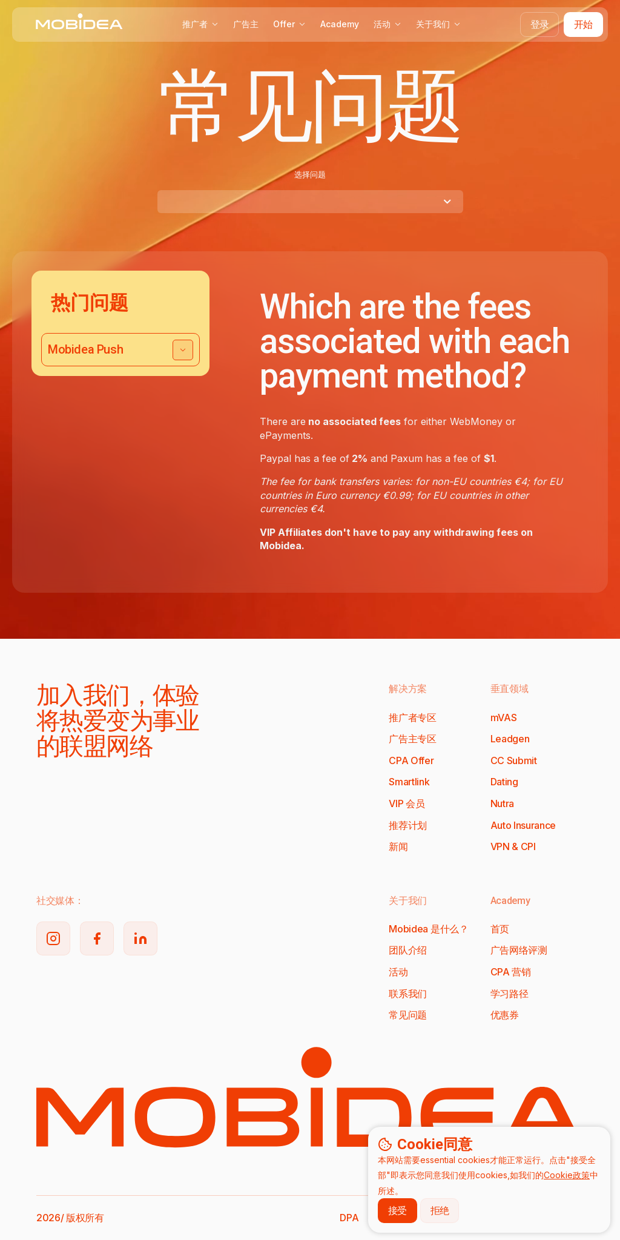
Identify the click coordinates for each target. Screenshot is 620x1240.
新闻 (398, 846)
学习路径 (509, 994)
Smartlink (409, 782)
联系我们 (408, 994)
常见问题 (408, 1015)
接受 (397, 1210)
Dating (504, 782)
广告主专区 (412, 739)
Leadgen (510, 739)
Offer (289, 24)
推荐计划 (408, 825)
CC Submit (513, 760)
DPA (349, 1218)
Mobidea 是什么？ (428, 929)
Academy (339, 24)
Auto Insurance (523, 825)
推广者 (200, 24)
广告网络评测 (518, 950)
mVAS (503, 717)
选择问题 (310, 174)
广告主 (246, 24)
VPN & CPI (513, 846)
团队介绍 (408, 950)
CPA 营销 (510, 972)
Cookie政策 (567, 1175)
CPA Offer (411, 760)
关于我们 (438, 24)
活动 (387, 24)
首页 (499, 929)
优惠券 (504, 1015)
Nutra (502, 803)
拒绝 (439, 1210)
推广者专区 (412, 717)
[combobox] (310, 201)
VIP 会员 (406, 803)
